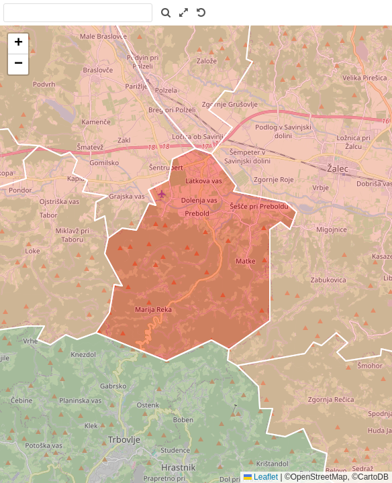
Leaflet (261, 477)
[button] (18, 44)
